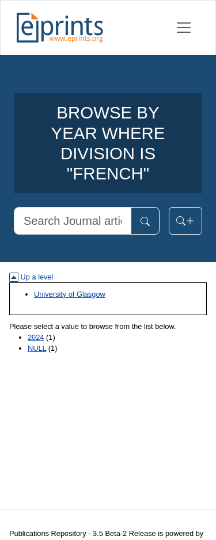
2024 (36, 337)
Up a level (31, 277)
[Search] (72, 221)
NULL (37, 348)
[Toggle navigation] (183, 28)
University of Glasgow (69, 294)
